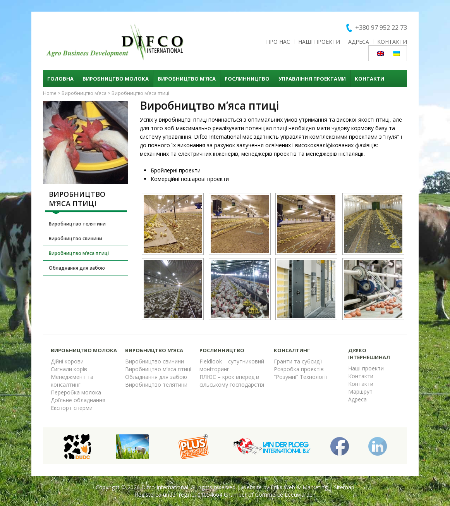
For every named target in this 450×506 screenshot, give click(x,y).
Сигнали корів (69, 369)
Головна (60, 78)
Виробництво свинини (75, 238)
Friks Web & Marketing (299, 487)
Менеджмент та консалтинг (72, 380)
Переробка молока (76, 392)
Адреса (358, 41)
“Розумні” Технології (300, 376)
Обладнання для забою (77, 268)
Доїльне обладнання (78, 400)
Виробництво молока (115, 78)
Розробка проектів (299, 369)
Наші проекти (319, 41)
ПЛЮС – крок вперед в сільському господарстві (231, 380)
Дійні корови (67, 361)
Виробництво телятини (77, 223)
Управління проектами (312, 78)
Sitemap (344, 487)
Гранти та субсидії (298, 361)
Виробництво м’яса (187, 78)
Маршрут (360, 391)
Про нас (278, 41)
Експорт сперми (72, 407)
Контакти (392, 41)
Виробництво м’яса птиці (79, 253)
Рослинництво (247, 78)
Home (50, 93)
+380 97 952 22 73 (381, 27)
